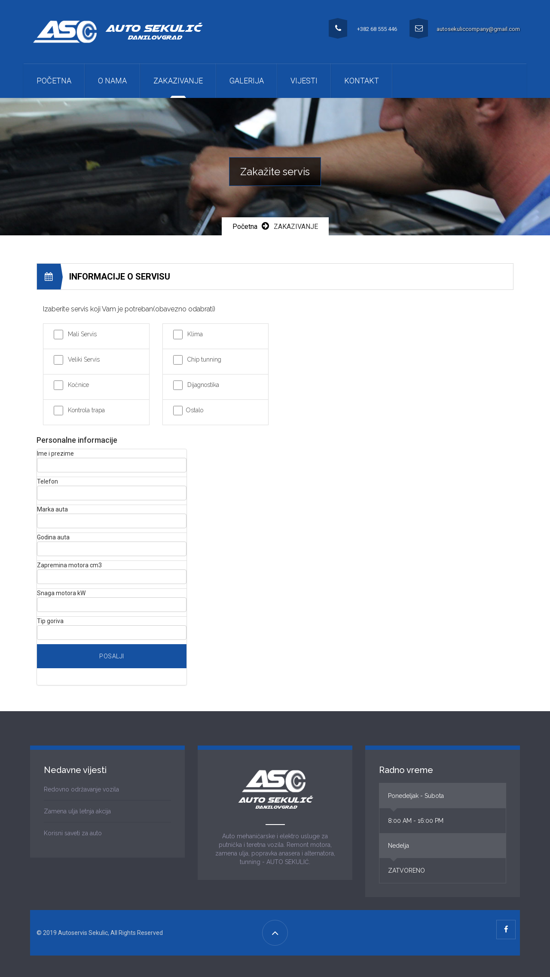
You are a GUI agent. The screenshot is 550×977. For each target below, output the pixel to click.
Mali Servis (82, 334)
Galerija (246, 80)
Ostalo (194, 410)
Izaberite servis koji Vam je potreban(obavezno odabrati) (129, 309)
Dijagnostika (203, 384)
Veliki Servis (84, 359)
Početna (54, 80)
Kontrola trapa (86, 410)
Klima (195, 334)
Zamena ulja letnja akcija (77, 811)
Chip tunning (204, 359)
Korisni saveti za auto (73, 833)
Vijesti (304, 80)
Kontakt (361, 80)
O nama (112, 80)
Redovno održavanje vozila (81, 789)
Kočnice (78, 384)
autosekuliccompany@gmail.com (478, 29)
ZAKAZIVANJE (178, 80)
